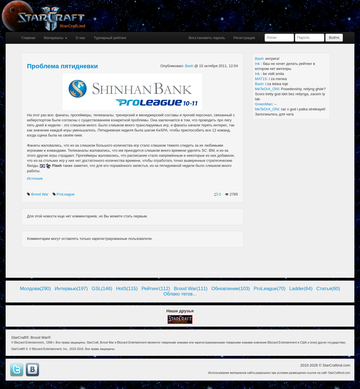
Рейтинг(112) (155, 288)
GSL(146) (102, 288)
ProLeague (66, 194)
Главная (28, 38)
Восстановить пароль (207, 38)
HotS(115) (127, 288)
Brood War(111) (191, 288)
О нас (81, 38)
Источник (35, 178)
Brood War (40, 194)
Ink (258, 64)
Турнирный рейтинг (110, 38)
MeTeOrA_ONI (267, 89)
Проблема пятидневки (62, 66)
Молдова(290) (35, 288)
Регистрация (244, 38)
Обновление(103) (230, 288)
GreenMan (263, 104)
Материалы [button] (55, 38)
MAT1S (261, 79)
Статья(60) (328, 288)
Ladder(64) (300, 288)
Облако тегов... (180, 294)
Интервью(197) (71, 288)
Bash (189, 66)
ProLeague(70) (269, 288)
